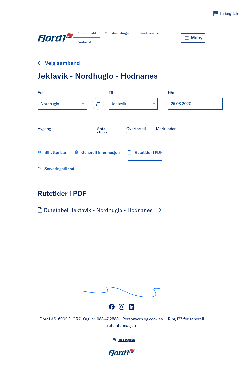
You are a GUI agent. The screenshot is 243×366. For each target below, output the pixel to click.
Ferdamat (84, 42)
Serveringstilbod (56, 168)
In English (229, 13)
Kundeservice (149, 33)
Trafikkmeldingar (117, 33)
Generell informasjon (97, 152)
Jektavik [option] (119, 103)
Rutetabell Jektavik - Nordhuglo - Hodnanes (96, 210)
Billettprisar (52, 152)
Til (111, 92)
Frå (41, 92)
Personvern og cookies (142, 318)
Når (171, 92)
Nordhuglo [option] (50, 103)
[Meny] (193, 38)
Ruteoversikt (86, 33)
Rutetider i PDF (145, 152)
